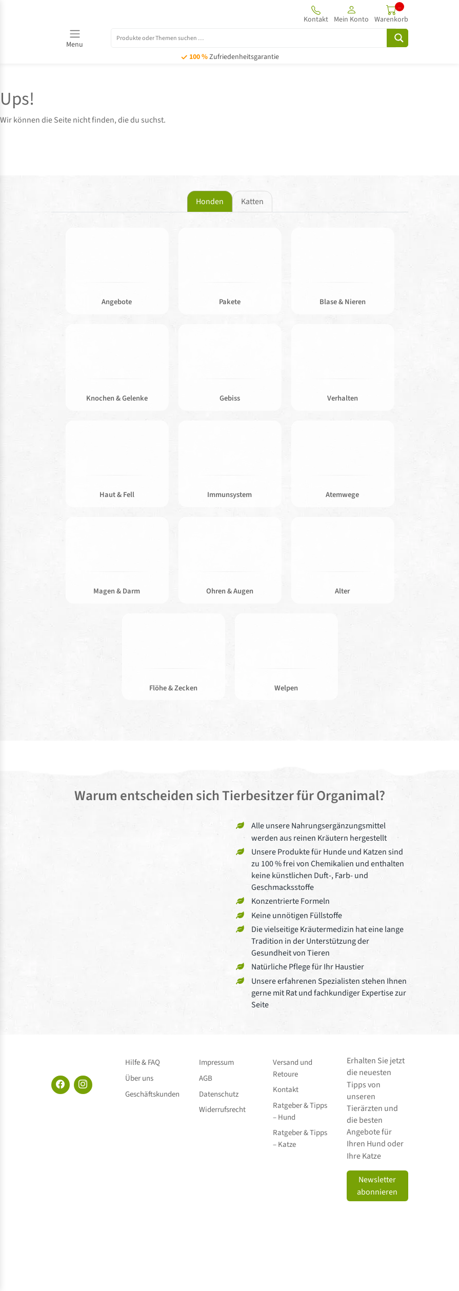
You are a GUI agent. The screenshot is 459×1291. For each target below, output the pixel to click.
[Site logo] (107, 14)
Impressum (216, 1064)
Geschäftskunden (152, 1087)
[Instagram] (83, 1088)
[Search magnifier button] (397, 38)
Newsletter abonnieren (377, 1189)
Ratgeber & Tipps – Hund (302, 1105)
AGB (205, 1075)
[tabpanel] (229, 471)
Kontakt (285, 1087)
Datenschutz (218, 1087)
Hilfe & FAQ (142, 1064)
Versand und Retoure (292, 1070)
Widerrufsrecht (222, 1099)
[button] (351, 14)
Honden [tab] (210, 201)
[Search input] (254, 37)
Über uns (139, 1075)
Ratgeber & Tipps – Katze (302, 1128)
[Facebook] (60, 1088)
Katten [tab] (252, 201)
